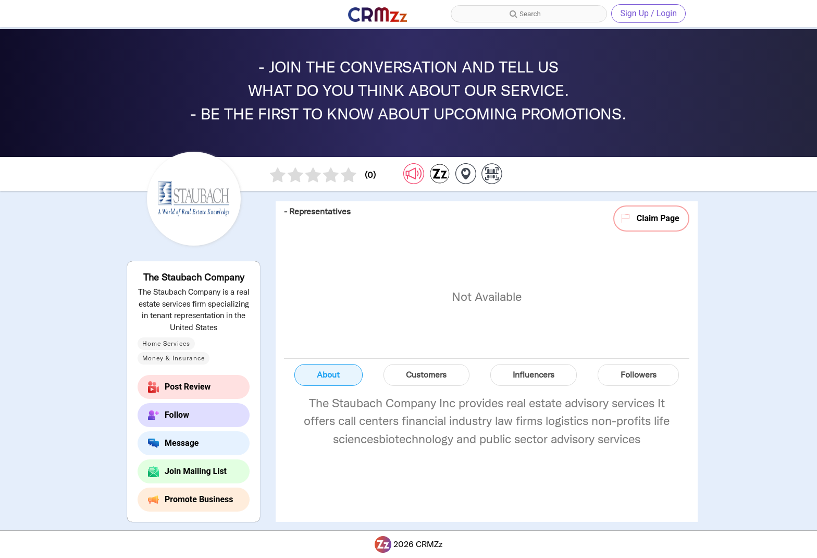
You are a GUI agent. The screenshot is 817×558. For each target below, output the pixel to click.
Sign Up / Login (648, 13)
